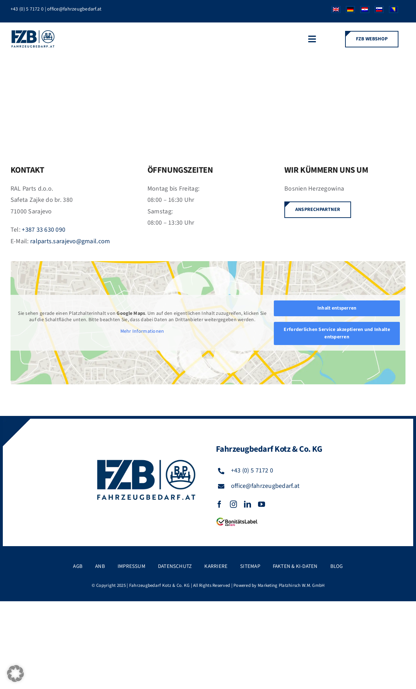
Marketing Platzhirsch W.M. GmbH (291, 585)
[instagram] (233, 504)
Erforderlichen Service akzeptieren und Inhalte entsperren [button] (337, 333)
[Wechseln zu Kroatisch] (362, 11)
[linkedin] (247, 504)
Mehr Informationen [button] (142, 332)
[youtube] (261, 504)
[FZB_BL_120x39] (237, 518)
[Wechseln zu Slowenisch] (376, 11)
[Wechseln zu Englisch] (333, 11)
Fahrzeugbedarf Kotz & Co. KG (159, 585)
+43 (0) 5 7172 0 (27, 9)
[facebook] (219, 504)
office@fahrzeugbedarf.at (74, 9)
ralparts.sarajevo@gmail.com (70, 241)
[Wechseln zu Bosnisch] (391, 11)
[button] (15, 673)
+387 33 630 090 (43, 229)
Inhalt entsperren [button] (337, 308)
